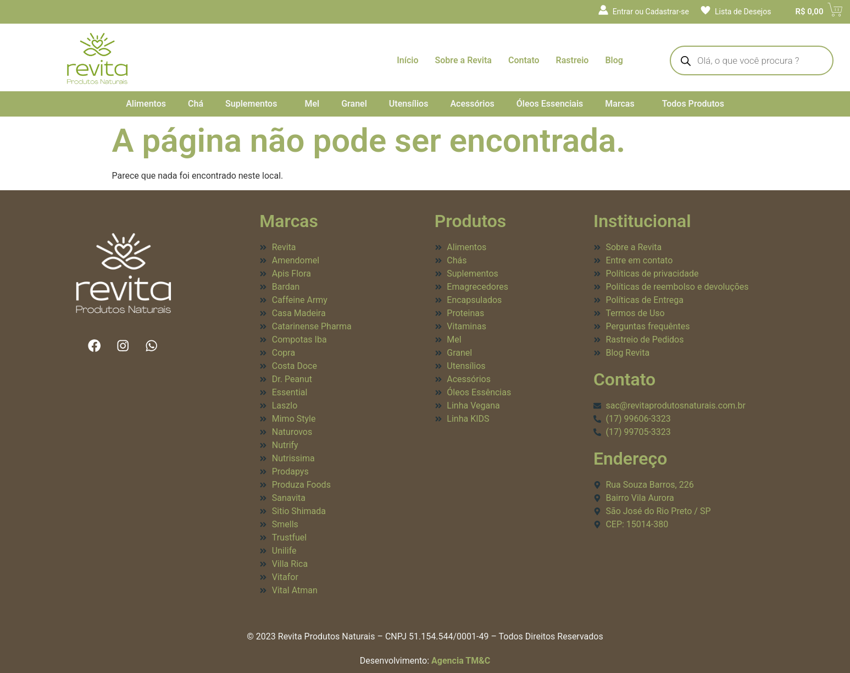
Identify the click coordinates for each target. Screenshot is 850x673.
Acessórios (472, 103)
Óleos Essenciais (550, 103)
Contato (524, 60)
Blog (614, 60)
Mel (311, 103)
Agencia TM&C (460, 660)
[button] (254, 104)
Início (407, 60)
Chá (195, 103)
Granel (354, 103)
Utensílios (409, 103)
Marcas (619, 103)
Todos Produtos (693, 103)
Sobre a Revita (463, 60)
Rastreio (572, 60)
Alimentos (146, 103)
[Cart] (810, 12)
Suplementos (251, 103)
